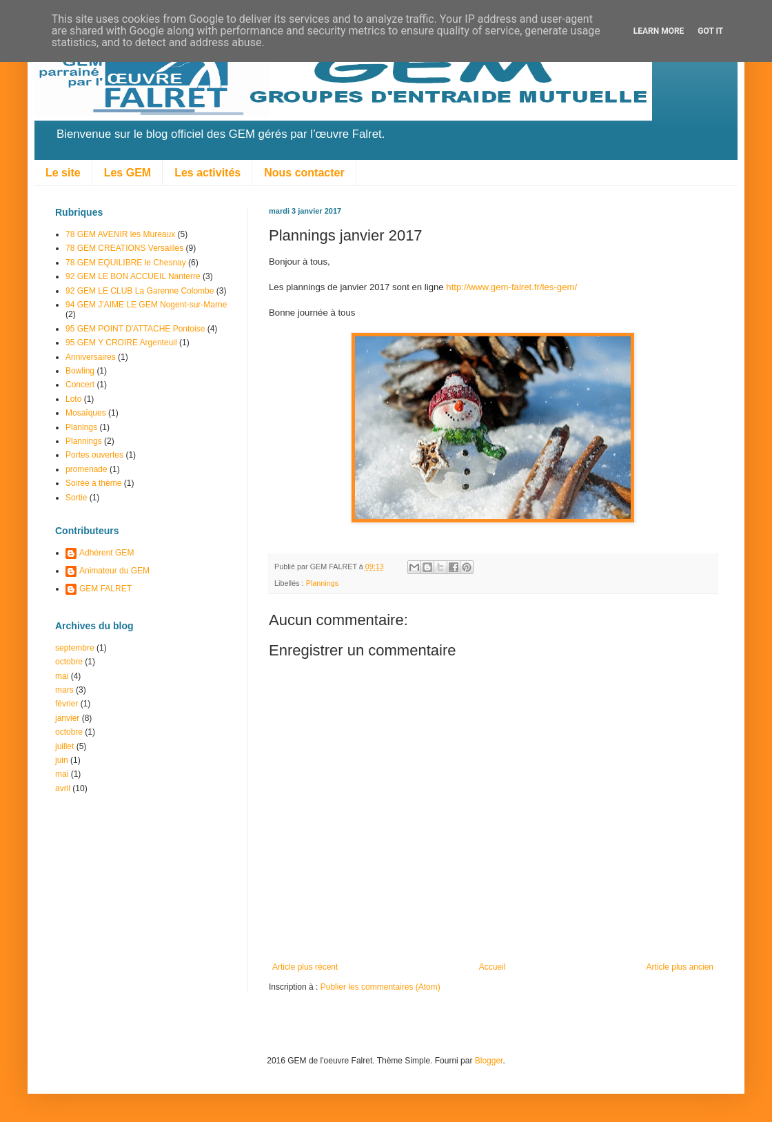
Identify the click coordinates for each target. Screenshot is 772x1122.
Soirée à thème (93, 483)
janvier (67, 718)
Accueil (492, 967)
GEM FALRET (105, 588)
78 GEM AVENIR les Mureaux (120, 234)
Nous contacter (304, 172)
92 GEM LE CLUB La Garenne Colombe (139, 291)
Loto (73, 399)
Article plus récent (305, 967)
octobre (69, 661)
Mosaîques (85, 413)
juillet (64, 746)
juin (61, 760)
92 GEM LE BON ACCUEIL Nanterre (133, 276)
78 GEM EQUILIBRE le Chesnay (125, 262)
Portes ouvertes (94, 455)
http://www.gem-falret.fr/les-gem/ (511, 287)
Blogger (489, 1060)
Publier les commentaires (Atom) (380, 987)
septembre (74, 648)
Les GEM (127, 172)
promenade (86, 469)
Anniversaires (90, 357)
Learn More (658, 31)
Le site (63, 172)
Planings (81, 427)
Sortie (76, 497)
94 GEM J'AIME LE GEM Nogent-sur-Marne (146, 304)
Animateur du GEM (114, 570)
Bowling (79, 371)
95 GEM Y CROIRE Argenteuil (121, 342)
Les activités (207, 172)
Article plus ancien (680, 967)
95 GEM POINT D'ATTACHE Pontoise (135, 329)
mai (61, 676)
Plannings (322, 583)
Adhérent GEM (106, 553)
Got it (710, 31)
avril (62, 788)
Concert (79, 384)
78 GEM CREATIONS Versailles (124, 248)
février (66, 703)
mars (64, 690)
